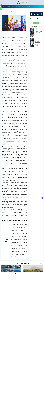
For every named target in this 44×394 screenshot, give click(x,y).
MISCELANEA (24, 6)
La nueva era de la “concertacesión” (37, 42)
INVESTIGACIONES (18, 6)
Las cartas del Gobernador (37, 45)
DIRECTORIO (28, 6)
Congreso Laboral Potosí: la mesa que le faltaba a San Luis (38, 29)
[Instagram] (1, 9)
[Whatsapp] (1, 8)
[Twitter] (1, 6)
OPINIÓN (12, 6)
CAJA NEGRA (8, 6)
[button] (41, 6)
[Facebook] (1, 5)
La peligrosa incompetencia (37, 35)
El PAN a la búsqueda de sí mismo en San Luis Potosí (38, 32)
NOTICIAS (3, 6)
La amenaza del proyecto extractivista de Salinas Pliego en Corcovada (32, 274)
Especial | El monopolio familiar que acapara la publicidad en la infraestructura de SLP (10, 274)
